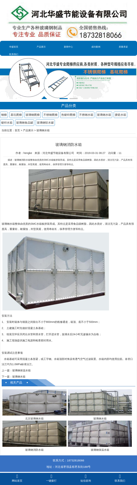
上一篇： (7, 370)
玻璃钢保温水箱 (21, 370)
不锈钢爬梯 (50, 114)
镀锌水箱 (6, 122)
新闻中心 (68, 47)
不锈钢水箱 (86, 114)
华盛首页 (13, 47)
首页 (17, 130)
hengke (27, 152)
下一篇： (7, 376)
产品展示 (41, 47)
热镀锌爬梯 (68, 114)
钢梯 (4, 114)
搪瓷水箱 (120, 114)
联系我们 (13, 54)
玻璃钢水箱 (104, 114)
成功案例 (95, 47)
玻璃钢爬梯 (33, 114)
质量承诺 (123, 47)
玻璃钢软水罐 (45, 122)
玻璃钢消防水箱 (34, 449)
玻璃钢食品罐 (24, 122)
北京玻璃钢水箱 (34, 418)
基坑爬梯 (16, 114)
